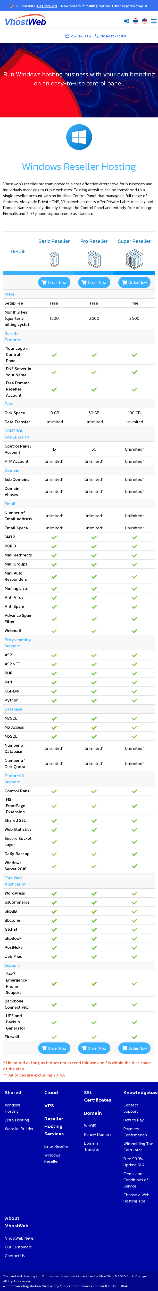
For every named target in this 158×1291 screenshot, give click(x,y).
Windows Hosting (13, 1108)
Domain (93, 1113)
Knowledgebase (138, 1092)
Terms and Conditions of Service (135, 1179)
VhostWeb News (19, 1238)
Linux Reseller (56, 1146)
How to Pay (133, 1120)
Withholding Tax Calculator (138, 1147)
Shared (13, 1092)
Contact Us (15, 1256)
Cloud (51, 1092)
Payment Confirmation (135, 1132)
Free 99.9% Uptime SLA (134, 1161)
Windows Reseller (52, 1158)
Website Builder (19, 1129)
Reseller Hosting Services (54, 1126)
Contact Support (130, 1108)
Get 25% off (47, 6)
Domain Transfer (91, 1146)
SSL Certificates (97, 1096)
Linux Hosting (17, 1120)
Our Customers (18, 1247)
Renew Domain (97, 1134)
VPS (49, 1105)
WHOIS (90, 1125)
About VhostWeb (16, 1221)
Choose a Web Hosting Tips (136, 1198)
